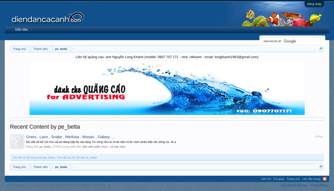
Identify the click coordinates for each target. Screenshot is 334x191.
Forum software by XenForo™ (43, 185)
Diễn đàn (21, 29)
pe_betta (45, 146)
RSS (325, 179)
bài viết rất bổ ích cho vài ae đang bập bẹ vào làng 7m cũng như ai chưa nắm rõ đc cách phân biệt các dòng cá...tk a (101, 141)
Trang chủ (293, 178)
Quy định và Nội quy (294, 185)
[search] (290, 41)
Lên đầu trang (312, 178)
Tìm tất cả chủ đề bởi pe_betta (77, 157)
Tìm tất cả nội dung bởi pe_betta (34, 157)
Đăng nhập (314, 4)
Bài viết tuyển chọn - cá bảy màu (104, 146)
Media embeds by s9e (96, 185)
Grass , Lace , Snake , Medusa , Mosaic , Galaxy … (70, 137)
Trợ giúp (278, 178)
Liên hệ (266, 178)
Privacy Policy (319, 185)
